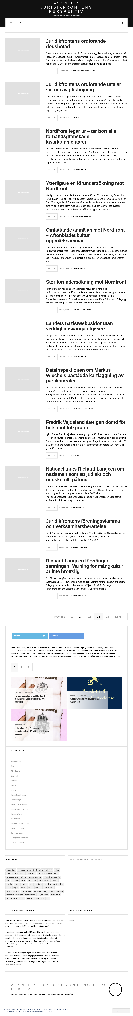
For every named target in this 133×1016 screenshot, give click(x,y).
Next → (119, 616)
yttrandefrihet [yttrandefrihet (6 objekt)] (55, 895)
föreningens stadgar (13, 964)
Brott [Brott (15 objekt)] (38, 870)
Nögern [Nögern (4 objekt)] (15, 888)
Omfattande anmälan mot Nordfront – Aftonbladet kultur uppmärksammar (85, 235)
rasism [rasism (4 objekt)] (30, 888)
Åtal (13, 766)
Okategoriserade (17, 828)
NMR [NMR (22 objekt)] (31, 884)
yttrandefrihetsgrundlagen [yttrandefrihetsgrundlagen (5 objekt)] (15, 898)
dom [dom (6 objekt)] (8, 873)
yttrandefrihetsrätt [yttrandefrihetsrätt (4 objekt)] (33, 898)
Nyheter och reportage (84, 71)
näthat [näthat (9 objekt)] (9, 888)
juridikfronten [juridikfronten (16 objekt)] (32, 881)
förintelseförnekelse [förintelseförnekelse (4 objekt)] (45, 873)
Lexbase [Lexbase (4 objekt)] (54, 881)
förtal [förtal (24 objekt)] (56, 873)
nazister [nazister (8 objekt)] (24, 884)
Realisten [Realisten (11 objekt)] (38, 888)
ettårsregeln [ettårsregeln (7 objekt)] (31, 873)
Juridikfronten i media (19, 809)
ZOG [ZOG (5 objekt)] (42, 898)
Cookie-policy (48, 1012)
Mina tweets (73, 920)
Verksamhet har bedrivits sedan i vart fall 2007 (44, 923)
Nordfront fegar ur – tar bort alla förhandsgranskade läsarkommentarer (81, 136)
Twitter (31, 636)
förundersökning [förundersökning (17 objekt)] (12, 877)
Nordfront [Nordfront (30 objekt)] (38, 884)
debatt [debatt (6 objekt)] (57, 870)
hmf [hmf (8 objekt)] (8, 881)
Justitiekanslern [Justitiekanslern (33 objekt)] (44, 881)
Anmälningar (79, 268)
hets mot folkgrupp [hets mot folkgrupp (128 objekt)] (34, 877)
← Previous (57, 616)
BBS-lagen (15, 771)
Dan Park (14, 776)
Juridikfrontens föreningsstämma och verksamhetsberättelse (83, 523)
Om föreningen (80, 547)
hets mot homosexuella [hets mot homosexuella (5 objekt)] (52, 877)
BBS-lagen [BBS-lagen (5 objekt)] (21, 870)
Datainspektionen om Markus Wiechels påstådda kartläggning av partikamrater (84, 375)
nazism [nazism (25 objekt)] (17, 884)
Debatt (76, 117)
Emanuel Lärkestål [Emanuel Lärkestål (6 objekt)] (18, 873)
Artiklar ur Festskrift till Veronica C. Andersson (85, 700)
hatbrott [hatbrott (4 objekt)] (23, 877)
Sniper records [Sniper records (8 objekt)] (26, 891)
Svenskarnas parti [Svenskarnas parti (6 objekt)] (40, 891)
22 (89, 616)
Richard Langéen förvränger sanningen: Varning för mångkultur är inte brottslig (84, 566)
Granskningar (79, 169)
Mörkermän (78, 507)
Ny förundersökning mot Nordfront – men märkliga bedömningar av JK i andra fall (30, 699)
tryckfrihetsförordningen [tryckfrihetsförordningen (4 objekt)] (15, 895)
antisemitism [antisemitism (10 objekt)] (11, 870)
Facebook (67, 636)
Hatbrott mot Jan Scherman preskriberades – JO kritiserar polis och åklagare (32, 731)
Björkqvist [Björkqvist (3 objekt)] (30, 870)
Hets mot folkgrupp (19, 804)
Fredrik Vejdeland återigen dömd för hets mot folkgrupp (85, 424)
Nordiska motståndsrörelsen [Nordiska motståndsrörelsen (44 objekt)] (53, 884)
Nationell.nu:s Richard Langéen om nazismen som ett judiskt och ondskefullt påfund (85, 474)
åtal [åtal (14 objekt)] (47, 898)
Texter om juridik (78, 695)
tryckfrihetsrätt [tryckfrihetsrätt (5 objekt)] (30, 895)
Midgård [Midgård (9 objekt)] (9, 884)
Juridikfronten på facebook (85, 860)
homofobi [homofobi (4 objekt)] (15, 881)
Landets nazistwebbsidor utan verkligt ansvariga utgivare (79, 326)
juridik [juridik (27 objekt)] (23, 881)
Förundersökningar (82, 216)
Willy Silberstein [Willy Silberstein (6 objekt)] (43, 895)
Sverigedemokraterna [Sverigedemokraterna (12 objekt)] (55, 891)
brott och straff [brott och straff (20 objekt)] (47, 870)
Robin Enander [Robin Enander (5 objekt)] (48, 888)
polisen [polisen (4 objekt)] (23, 888)
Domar (76, 455)
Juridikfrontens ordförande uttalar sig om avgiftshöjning (83, 87)
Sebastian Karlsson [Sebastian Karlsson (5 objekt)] (13, 891)
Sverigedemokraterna (19, 837)
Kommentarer (79, 596)
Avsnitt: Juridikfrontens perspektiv (59, 987)
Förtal (13, 790)
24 (107, 616)
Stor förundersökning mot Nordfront (86, 282)
